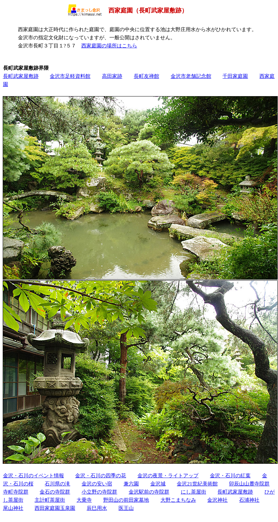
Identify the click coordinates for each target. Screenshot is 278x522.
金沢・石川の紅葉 (230, 475)
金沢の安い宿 (97, 483)
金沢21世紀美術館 (197, 483)
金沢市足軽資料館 (70, 76)
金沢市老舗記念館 (191, 76)
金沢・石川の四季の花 (100, 475)
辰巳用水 (97, 508)
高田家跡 (112, 76)
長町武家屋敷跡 (21, 76)
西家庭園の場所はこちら (109, 45)
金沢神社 (217, 500)
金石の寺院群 (55, 492)
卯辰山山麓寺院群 (249, 483)
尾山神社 (13, 508)
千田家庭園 (235, 76)
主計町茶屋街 (50, 500)
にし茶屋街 (193, 492)
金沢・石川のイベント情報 (33, 475)
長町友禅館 (146, 76)
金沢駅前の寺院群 (149, 492)
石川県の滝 (57, 483)
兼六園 (131, 483)
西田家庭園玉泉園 (55, 508)
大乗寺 (84, 500)
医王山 (126, 508)
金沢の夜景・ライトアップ (167, 475)
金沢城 (158, 483)
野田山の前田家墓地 (126, 500)
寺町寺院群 (15, 492)
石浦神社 (249, 500)
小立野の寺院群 (99, 492)
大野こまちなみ (178, 500)
